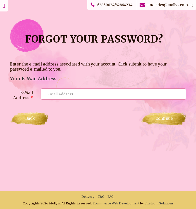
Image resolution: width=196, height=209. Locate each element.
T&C (101, 197)
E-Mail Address (23, 95)
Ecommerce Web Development (116, 203)
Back (30, 118)
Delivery (87, 197)
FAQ (110, 197)
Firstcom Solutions (159, 203)
